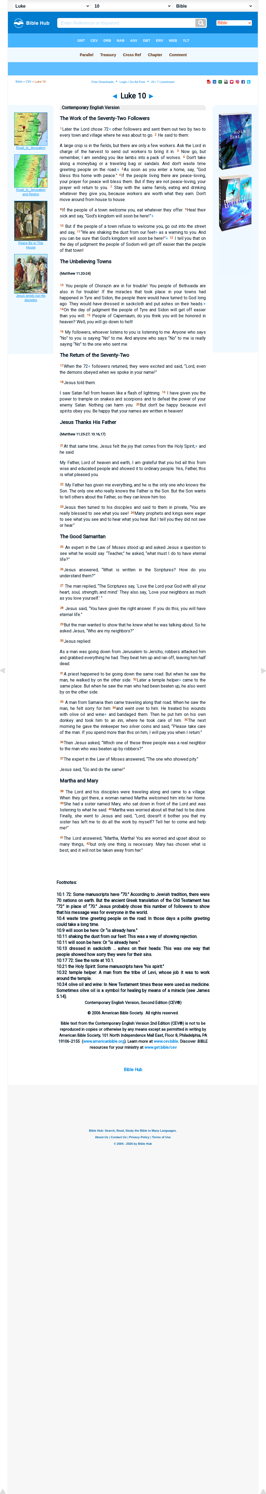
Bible (19, 81)
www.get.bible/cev (160, 1047)
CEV (28, 81)
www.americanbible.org (103, 1041)
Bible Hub (133, 1069)
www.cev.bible (166, 1041)
